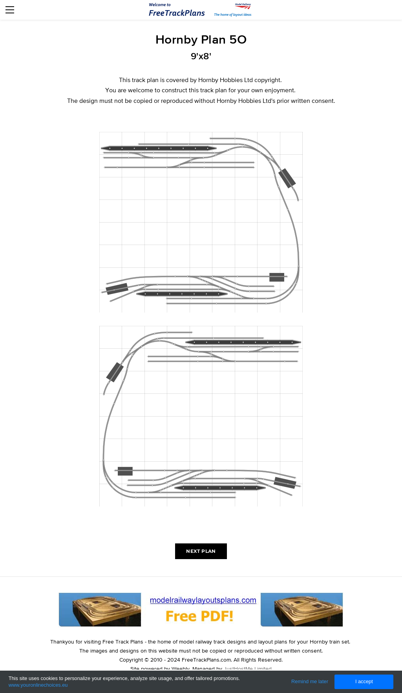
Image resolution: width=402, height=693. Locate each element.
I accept (364, 681)
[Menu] (10, 10)
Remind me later (309, 681)
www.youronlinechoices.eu (38, 685)
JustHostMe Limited (248, 669)
